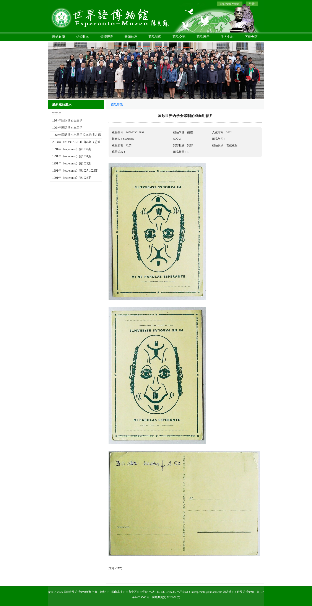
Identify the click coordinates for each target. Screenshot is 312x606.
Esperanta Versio (229, 3)
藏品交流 (178, 37)
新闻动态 (130, 37)
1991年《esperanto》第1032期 (71, 149)
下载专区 (251, 37)
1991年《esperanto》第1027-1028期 (75, 170)
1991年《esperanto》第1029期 (71, 163)
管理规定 (106, 37)
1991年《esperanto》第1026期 (71, 177)
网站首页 (58, 37)
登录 (252, 3)
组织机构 (82, 37)
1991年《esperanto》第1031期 (71, 156)
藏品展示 (203, 37)
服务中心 (227, 37)
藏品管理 (154, 37)
